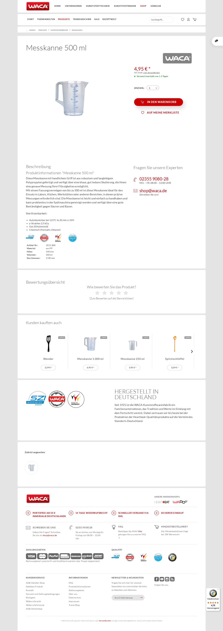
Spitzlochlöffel (174, 358)
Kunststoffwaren (125, 6)
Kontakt (30, 590)
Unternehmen (73, 6)
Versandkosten (105, 621)
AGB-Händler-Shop (35, 583)
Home (57, 6)
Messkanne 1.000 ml (90, 358)
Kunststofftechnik (98, 6)
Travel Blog (74, 605)
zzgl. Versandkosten (151, 73)
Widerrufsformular (35, 605)
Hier (140, 531)
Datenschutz (75, 597)
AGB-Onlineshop (34, 608)
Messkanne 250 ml (133, 358)
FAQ (71, 583)
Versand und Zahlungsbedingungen (43, 594)
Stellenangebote (76, 590)
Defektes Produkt (34, 586)
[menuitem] (31, 19)
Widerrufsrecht (33, 601)
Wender (48, 358)
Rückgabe (30, 597)
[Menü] (218, 590)
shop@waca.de (50, 535)
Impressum (74, 601)
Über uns (73, 594)
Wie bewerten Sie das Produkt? (111, 292)
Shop (143, 6)
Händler (156, 6)
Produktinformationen (80, 586)
